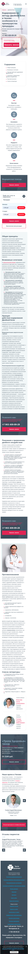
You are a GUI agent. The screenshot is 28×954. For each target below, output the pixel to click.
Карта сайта (14, 898)
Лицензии (14, 892)
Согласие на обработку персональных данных (14, 886)
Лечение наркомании (14, 921)
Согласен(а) (14, 952)
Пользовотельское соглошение (14, 883)
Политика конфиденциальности (14, 877)
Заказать (21, 207)
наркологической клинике (9, 262)
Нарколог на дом (14, 906)
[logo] (14, 867)
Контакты (14, 895)
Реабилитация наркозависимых (14, 915)
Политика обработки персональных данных (14, 880)
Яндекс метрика (14, 889)
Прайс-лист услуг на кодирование (14, 196)
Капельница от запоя (14, 912)
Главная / (5, 9)
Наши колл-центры (14, 901)
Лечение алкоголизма (14, 918)
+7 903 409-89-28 (17, 4)
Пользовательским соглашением (16, 948)
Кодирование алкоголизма (14, 924)
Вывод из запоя (14, 909)
